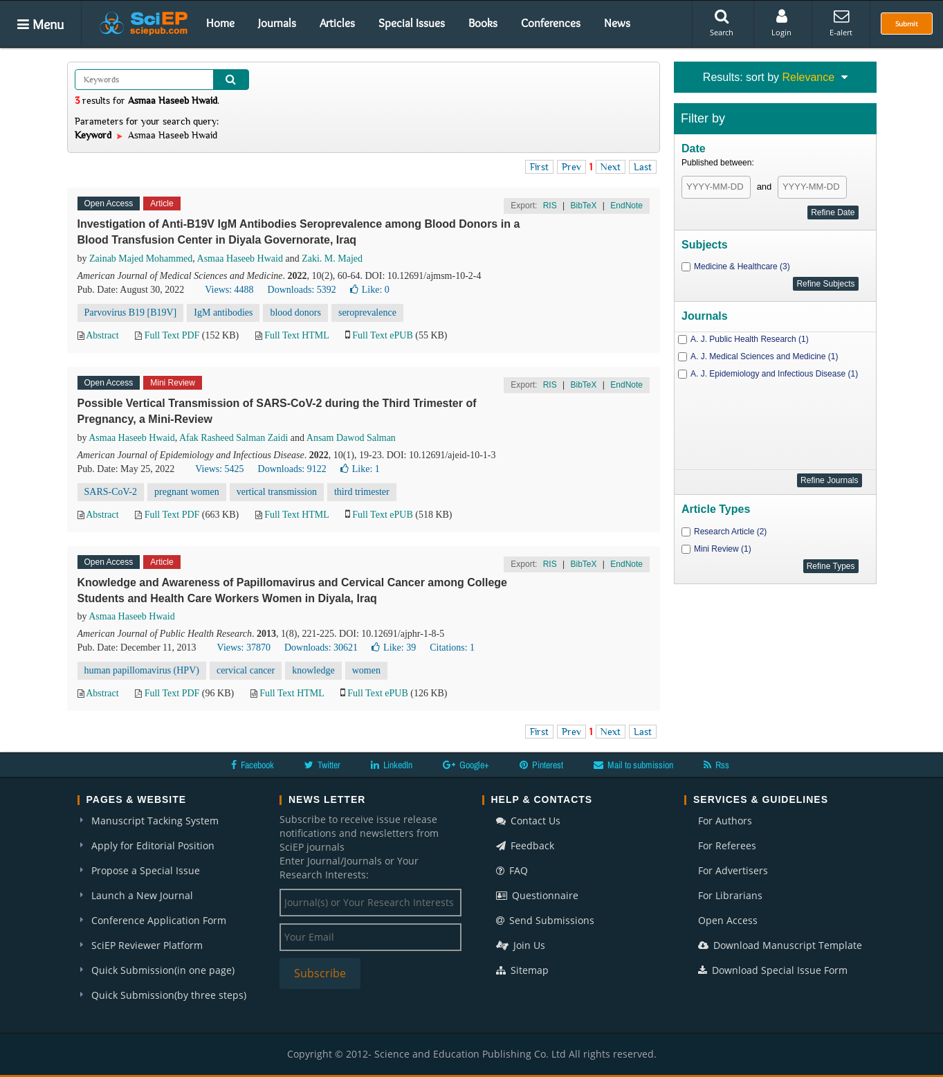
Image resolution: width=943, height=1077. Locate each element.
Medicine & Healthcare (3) (742, 266)
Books (482, 23)
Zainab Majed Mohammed (140, 258)
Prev (571, 166)
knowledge (313, 670)
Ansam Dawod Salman (351, 438)
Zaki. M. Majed (332, 258)
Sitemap (522, 970)
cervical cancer (246, 670)
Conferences (550, 23)
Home (220, 23)
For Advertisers (733, 870)
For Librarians (730, 895)
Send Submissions (545, 920)
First (539, 166)
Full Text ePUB (382, 335)
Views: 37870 (244, 647)
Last (643, 166)
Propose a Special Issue (145, 870)
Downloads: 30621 (321, 647)
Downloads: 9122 (292, 469)
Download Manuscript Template (780, 945)
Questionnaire (537, 895)
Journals (277, 23)
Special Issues (411, 23)
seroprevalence (367, 312)
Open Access (728, 920)
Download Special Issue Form (773, 970)
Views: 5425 (219, 469)
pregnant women (186, 492)
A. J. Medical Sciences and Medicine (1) (764, 356)
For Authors (725, 820)
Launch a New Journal (142, 895)
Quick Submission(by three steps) (168, 995)
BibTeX (583, 205)
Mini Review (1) (722, 549)
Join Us (520, 945)
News (617, 23)
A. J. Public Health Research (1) (749, 339)
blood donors (295, 312)
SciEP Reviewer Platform (147, 945)
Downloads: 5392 (302, 289)
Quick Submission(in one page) (163, 970)
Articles (337, 23)
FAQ (512, 870)
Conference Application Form (158, 920)
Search (721, 22)
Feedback (525, 845)
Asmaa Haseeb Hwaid (240, 258)
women (366, 670)
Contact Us (528, 820)
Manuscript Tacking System (155, 820)
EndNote (626, 205)
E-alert (841, 22)
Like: (370, 289)
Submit (906, 23)
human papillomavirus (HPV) (141, 670)
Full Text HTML (296, 335)
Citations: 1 (452, 647)
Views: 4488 (229, 289)
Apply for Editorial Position (152, 845)
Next (611, 166)
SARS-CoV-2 (111, 492)
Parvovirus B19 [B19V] (130, 312)
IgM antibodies (223, 312)
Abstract (102, 335)
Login (781, 22)
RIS (550, 205)
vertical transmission (277, 492)
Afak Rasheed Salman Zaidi (233, 438)
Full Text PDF (172, 335)
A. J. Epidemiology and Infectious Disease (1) (774, 374)
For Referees (727, 845)
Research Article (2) (730, 531)
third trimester (362, 492)
